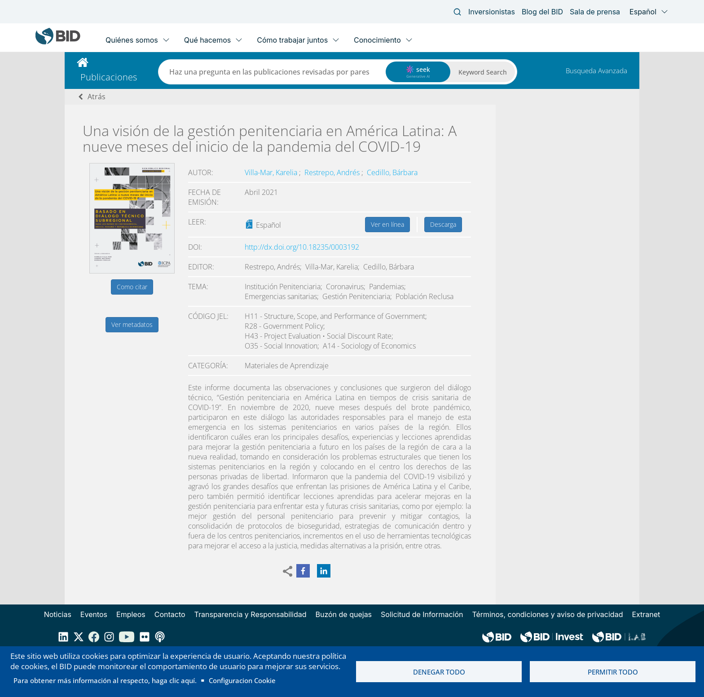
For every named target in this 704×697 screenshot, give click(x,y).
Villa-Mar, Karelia (272, 172)
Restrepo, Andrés (332, 172)
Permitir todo (613, 671)
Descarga (443, 224)
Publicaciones (108, 77)
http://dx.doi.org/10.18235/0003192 (302, 247)
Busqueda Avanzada (596, 70)
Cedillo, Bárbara (392, 172)
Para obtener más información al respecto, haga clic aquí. (105, 680)
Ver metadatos (132, 324)
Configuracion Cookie (242, 680)
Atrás (97, 96)
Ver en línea (387, 224)
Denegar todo (439, 671)
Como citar (132, 286)
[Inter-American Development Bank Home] (57, 42)
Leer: (197, 222)
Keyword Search (482, 72)
